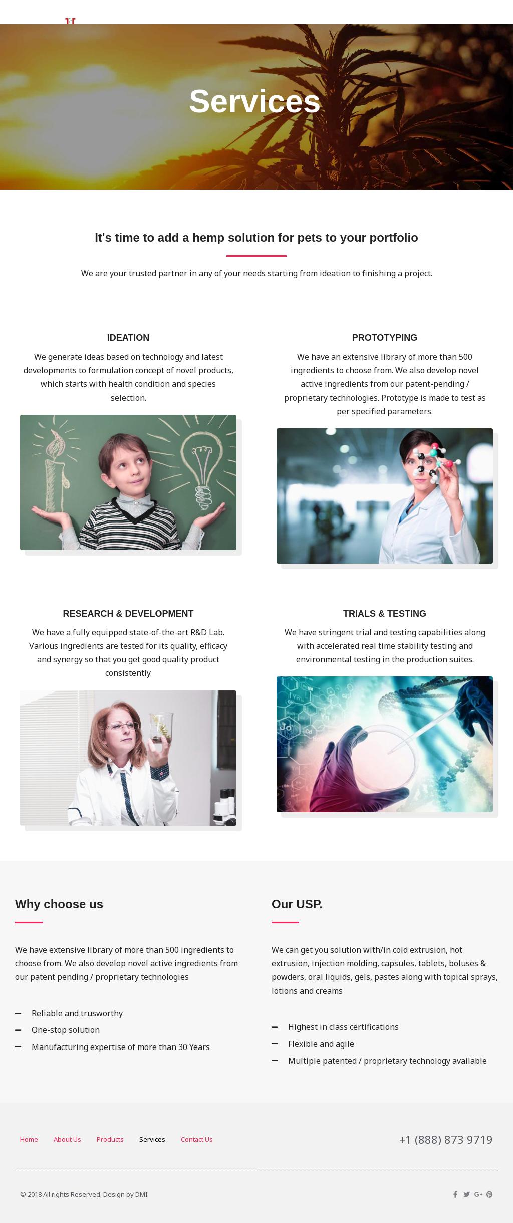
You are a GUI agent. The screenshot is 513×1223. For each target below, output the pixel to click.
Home (29, 1139)
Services (152, 1139)
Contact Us (197, 1139)
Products (110, 1139)
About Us (67, 1139)
